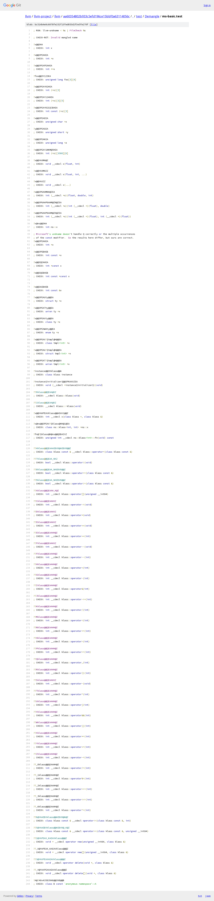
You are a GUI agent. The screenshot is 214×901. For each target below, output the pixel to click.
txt (200, 895)
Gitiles (20, 895)
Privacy (29, 895)
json (208, 895)
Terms (38, 895)
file (93, 24)
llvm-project (42, 16)
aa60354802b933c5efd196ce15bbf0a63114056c (96, 16)
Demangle (152, 16)
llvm (28, 16)
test (139, 16)
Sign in (207, 5)
